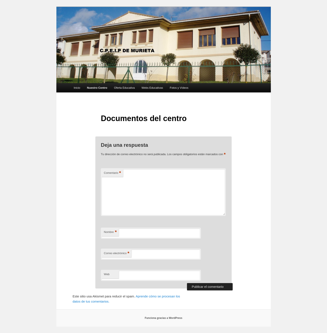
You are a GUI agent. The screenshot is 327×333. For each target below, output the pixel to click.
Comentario (112, 173)
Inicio (77, 87)
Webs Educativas (152, 87)
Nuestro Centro (97, 87)
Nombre (110, 232)
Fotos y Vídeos (179, 87)
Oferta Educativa (124, 87)
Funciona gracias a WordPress (163, 318)
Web (107, 274)
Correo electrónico (116, 253)
